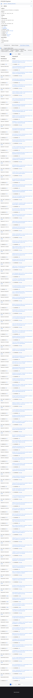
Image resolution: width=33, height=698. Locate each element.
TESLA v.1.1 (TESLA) (18, 51)
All (1, 48)
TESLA (8, 35)
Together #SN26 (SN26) (8, 48)
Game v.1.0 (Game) (4, 50)
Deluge (11, 30)
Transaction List (7, 45)
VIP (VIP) (29, 50)
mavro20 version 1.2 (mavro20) (6, 51)
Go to (19, 54)
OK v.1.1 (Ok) (23, 50)
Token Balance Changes (24, 45)
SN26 (5, 27)
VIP (6, 33)
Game (8, 29)
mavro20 (9, 34)
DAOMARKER (4, 28)
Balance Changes (15, 45)
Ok (7, 32)
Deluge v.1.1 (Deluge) (14, 50)
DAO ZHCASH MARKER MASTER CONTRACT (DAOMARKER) (12, 49)
